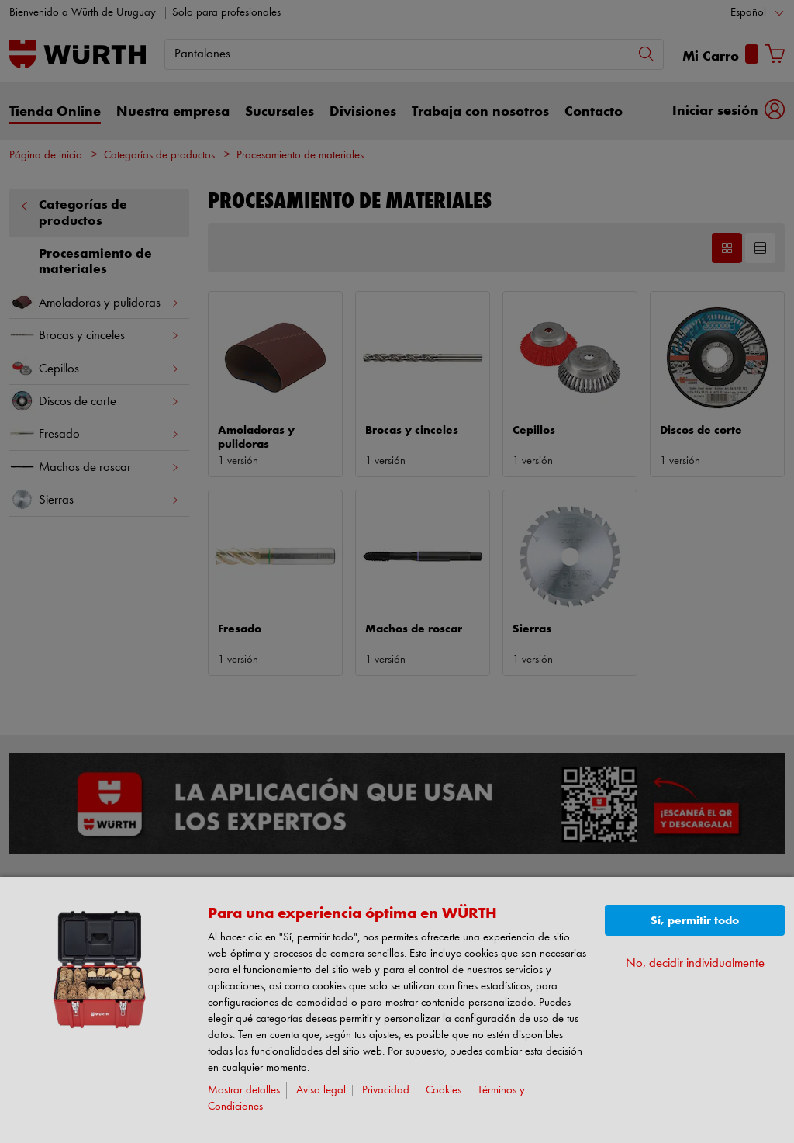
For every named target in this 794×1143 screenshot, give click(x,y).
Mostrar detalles (244, 1090)
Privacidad (385, 1090)
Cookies (443, 1090)
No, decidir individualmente (695, 963)
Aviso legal (321, 1090)
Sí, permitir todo (695, 921)
